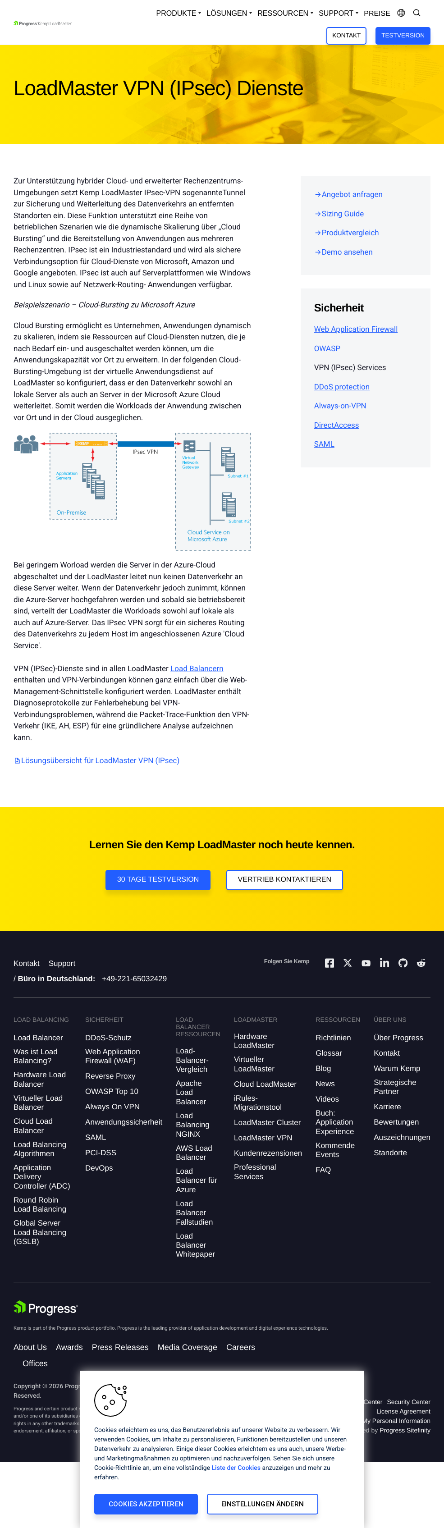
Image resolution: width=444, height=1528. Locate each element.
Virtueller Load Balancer (38, 1103)
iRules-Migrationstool (258, 1103)
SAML (324, 444)
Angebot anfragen (352, 194)
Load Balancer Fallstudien (194, 1212)
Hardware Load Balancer (40, 1079)
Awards (69, 1347)
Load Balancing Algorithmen (40, 1149)
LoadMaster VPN (263, 1138)
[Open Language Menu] (401, 13)
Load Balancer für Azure (196, 1180)
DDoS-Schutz (108, 1038)
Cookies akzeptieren (146, 1504)
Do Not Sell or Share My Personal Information (366, 1420)
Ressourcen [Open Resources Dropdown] (282, 13)
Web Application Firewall (356, 329)
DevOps (99, 1168)
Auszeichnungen (402, 1137)
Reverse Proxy (110, 1076)
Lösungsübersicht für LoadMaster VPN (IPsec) (100, 760)
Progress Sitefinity (405, 1430)
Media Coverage (187, 1347)
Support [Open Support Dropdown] (336, 13)
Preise (377, 14)
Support (62, 963)
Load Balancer (38, 1038)
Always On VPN (112, 1107)
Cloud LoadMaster (265, 1084)
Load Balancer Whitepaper (195, 1245)
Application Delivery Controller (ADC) (42, 1176)
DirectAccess (336, 425)
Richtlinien (333, 1038)
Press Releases (120, 1347)
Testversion (403, 35)
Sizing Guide (343, 214)
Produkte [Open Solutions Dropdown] (176, 13)
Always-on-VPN (340, 406)
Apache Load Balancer (191, 1092)
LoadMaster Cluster (267, 1122)
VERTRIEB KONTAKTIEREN (284, 879)
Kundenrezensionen (268, 1153)
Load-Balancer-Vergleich (192, 1060)
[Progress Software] (46, 1308)
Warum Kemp (397, 1068)
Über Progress (398, 1038)
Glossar (329, 1053)
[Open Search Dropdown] (417, 13)
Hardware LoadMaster (254, 1041)
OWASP (327, 348)
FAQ (323, 1170)
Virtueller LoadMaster (254, 1064)
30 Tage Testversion (158, 879)
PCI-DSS (100, 1152)
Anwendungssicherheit (123, 1122)
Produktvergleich (350, 233)
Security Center (408, 1401)
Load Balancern (197, 668)
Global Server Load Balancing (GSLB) (40, 1232)
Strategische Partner (395, 1087)
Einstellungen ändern (262, 1504)
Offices (35, 1363)
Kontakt (346, 35)
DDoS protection (342, 387)
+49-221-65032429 (134, 978)
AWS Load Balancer (194, 1153)
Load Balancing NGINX (193, 1125)
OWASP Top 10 (111, 1091)
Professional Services (255, 1171)
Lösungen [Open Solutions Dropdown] (226, 13)
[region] (222, 1449)
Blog (323, 1068)
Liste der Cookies (236, 1468)
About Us (30, 1347)
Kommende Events (335, 1150)
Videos (327, 1099)
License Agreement (403, 1411)
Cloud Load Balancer (33, 1126)
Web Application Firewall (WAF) (112, 1056)
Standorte (390, 1152)
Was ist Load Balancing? (36, 1056)
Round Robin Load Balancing (40, 1204)
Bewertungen (396, 1122)
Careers (240, 1347)
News (325, 1084)
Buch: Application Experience (335, 1122)
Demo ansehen (347, 252)
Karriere (387, 1107)
